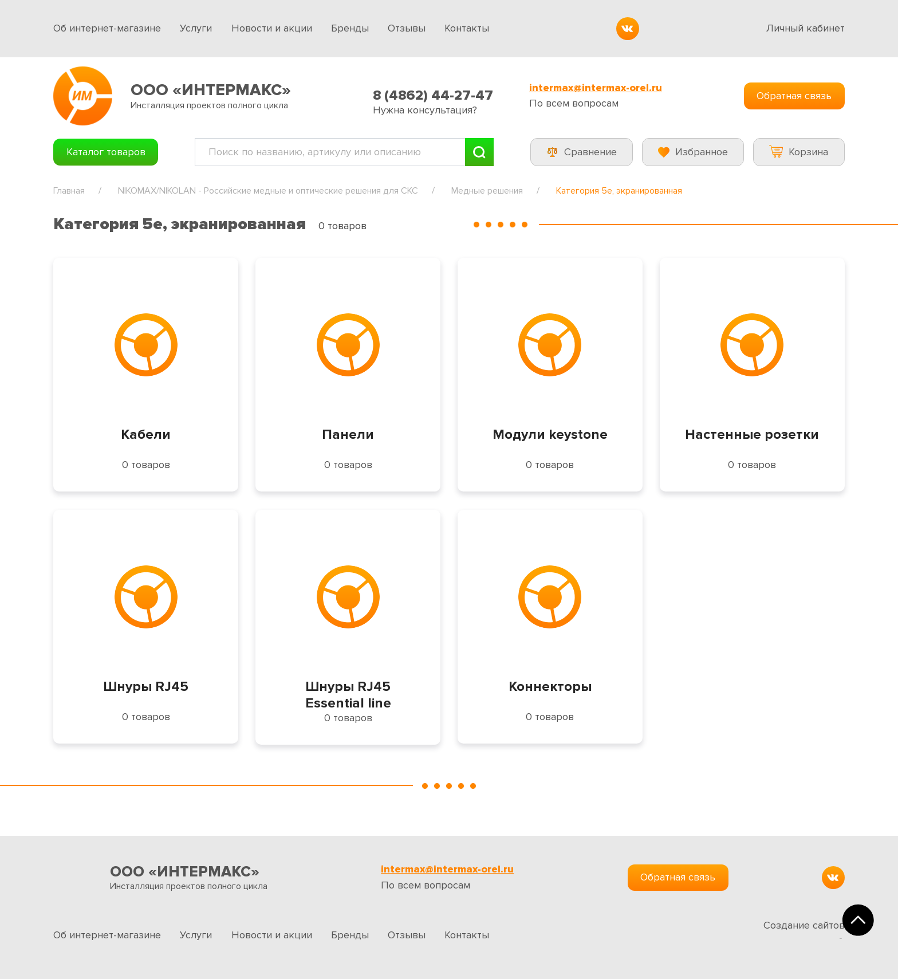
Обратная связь (794, 95)
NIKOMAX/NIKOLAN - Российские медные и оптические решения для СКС (268, 190)
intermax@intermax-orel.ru (595, 88)
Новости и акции (271, 28)
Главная (69, 190)
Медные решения (487, 190)
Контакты (466, 28)
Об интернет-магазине (107, 28)
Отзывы (407, 28)
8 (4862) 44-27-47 (433, 95)
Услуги (196, 28)
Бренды (350, 28)
